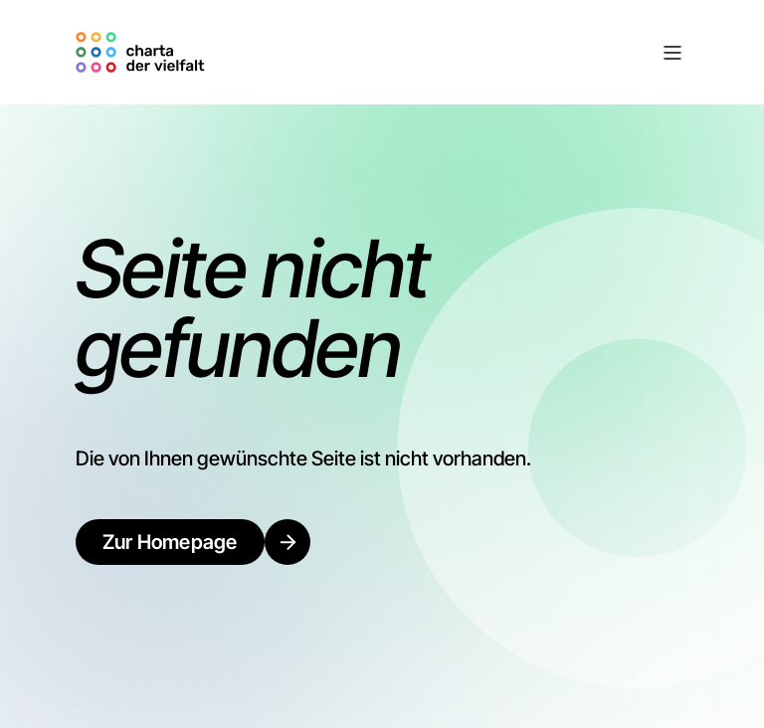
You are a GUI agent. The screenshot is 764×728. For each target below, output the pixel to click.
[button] (450, 53)
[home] (144, 52)
